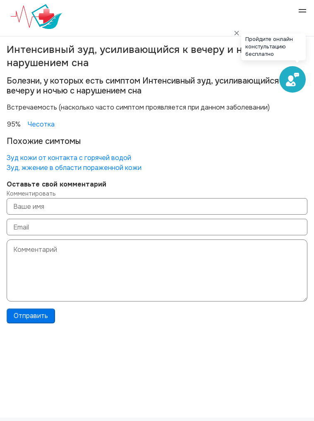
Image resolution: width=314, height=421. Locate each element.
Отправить (31, 315)
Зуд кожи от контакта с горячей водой (69, 157)
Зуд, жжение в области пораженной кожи (74, 167)
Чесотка (41, 124)
